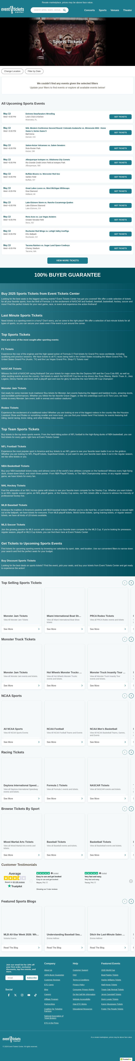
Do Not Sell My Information (84, 994)
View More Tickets (67, 260)
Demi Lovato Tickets (109, 999)
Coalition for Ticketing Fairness (53, 1010)
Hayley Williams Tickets (111, 980)
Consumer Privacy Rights (83, 989)
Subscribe (32, 978)
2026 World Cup (108, 970)
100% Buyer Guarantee (54, 975)
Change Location (12, 71)
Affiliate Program (51, 999)
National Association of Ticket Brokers (53, 1017)
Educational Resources (82, 1009)
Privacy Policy (79, 985)
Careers (47, 994)
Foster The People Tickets (112, 1009)
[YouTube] (28, 995)
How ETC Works (80, 1004)
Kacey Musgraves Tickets (112, 1004)
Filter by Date (34, 71)
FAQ (75, 975)
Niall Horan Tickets (109, 985)
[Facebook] (8, 995)
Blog (46, 989)
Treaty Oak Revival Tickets (112, 989)
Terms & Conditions (81, 980)
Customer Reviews (52, 980)
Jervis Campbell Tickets (111, 994)
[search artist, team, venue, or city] (50, 10)
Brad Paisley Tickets (109, 975)
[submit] (64, 10)
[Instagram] (22, 995)
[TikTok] (35, 995)
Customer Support (80, 970)
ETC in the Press (51, 1023)
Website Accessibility (81, 999)
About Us (48, 970)
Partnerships (49, 1004)
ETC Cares (49, 985)
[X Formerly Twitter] (15, 995)
